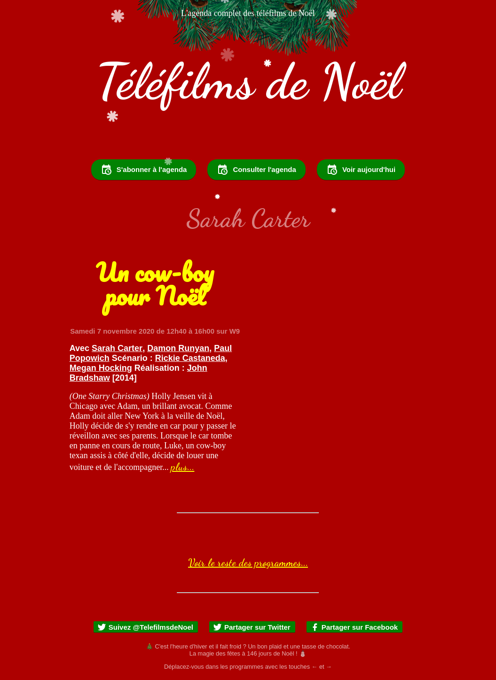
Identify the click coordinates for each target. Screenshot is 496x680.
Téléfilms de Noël (248, 81)
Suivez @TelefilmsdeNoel (145, 627)
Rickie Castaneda (190, 358)
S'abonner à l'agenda (144, 169)
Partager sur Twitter (252, 627)
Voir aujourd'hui (360, 169)
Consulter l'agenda (256, 169)
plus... (182, 467)
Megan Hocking (101, 368)
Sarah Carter (117, 348)
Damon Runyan (178, 348)
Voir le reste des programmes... (248, 562)
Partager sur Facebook (354, 627)
